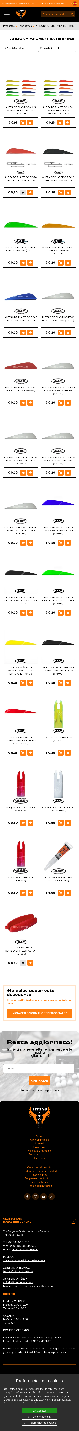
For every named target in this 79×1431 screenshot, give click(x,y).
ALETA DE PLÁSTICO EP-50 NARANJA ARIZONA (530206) (58, 250)
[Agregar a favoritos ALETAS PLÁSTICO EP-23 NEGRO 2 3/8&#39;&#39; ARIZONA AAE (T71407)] (30, 613)
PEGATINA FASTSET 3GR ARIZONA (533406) (58, 879)
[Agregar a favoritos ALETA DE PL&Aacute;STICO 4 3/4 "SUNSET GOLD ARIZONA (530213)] (30, 122)
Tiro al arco (39, 1147)
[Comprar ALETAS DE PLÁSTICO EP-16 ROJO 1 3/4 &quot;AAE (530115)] (23, 403)
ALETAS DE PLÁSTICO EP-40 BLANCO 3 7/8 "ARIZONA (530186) (58, 460)
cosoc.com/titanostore (40, 1286)
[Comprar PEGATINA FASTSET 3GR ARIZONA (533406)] (61, 893)
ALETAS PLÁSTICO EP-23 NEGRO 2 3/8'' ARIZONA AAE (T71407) (20, 600)
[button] (75, 3)
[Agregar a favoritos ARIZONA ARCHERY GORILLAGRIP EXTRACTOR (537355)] (30, 963)
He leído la (41, 1090)
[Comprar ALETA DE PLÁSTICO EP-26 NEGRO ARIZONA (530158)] (61, 192)
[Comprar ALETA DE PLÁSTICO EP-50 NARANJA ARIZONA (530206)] (61, 263)
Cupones (39, 1158)
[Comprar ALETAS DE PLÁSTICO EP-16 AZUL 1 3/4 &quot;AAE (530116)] (23, 332)
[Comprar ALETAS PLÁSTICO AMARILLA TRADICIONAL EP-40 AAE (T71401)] (23, 683)
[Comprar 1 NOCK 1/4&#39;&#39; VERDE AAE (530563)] (61, 753)
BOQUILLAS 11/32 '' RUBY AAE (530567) (20, 809)
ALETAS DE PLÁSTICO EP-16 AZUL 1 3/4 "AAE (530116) (20, 319)
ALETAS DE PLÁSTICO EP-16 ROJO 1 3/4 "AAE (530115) (20, 389)
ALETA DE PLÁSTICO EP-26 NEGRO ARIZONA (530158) (58, 179)
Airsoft (40, 1136)
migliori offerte (39, 1055)
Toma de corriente (39, 1154)
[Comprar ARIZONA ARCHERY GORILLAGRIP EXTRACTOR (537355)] (23, 963)
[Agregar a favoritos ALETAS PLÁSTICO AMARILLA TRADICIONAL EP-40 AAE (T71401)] (30, 683)
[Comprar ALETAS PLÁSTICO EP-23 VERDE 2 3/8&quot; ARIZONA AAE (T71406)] (61, 613)
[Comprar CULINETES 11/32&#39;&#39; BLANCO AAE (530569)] (61, 823)
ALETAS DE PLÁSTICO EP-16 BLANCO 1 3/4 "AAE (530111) (58, 319)
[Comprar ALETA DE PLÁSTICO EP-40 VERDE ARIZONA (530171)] (23, 263)
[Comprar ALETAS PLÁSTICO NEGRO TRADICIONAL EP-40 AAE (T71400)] (60, 683)
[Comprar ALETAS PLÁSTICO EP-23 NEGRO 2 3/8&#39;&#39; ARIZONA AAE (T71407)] (23, 613)
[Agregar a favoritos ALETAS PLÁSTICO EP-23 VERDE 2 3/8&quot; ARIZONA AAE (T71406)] (68, 613)
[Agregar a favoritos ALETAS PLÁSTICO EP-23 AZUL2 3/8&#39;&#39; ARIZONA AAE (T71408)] (68, 543)
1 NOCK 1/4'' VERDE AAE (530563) (58, 739)
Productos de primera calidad (39, 1171)
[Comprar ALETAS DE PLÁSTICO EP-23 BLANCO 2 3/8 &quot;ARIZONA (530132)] (61, 403)
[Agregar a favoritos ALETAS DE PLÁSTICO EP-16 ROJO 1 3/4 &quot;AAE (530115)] (30, 403)
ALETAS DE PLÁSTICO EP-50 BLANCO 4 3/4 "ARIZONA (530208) (21, 530)
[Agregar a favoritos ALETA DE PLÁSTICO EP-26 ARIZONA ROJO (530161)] (30, 192)
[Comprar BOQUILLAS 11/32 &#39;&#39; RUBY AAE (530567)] (23, 823)
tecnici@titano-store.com (18, 1271)
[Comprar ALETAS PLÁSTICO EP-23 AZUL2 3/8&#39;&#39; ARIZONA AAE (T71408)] (61, 543)
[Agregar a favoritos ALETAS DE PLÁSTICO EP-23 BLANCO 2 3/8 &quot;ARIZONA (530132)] (68, 403)
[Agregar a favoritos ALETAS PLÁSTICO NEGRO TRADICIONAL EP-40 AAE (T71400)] (68, 683)
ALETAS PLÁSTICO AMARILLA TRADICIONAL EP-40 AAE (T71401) (20, 670)
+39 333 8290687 (27, 1245)
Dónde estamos (39, 1181)
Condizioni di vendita (39, 1167)
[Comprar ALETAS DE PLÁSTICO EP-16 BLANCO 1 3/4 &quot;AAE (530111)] (61, 332)
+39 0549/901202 (18, 1242)
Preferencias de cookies (39, 1422)
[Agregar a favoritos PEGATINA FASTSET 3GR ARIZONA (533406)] (68, 893)
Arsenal (39, 1143)
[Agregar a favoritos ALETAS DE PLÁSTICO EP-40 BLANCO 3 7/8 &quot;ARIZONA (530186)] (68, 473)
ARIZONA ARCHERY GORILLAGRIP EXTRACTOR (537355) (21, 950)
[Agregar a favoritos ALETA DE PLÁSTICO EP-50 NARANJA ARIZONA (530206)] (68, 263)
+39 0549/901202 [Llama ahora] (31, 3)
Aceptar (39, 1410)
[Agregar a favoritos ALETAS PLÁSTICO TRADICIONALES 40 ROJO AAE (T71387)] (30, 753)
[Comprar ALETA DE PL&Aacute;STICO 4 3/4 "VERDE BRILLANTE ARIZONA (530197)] (60, 122)
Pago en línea (39, 1174)
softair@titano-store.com (18, 1282)
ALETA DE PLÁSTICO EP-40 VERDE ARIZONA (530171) (21, 249)
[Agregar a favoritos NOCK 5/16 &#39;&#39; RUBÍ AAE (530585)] (30, 893)
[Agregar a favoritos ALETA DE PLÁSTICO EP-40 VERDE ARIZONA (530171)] (30, 263)
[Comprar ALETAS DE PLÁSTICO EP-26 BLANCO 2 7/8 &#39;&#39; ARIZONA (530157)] (23, 473)
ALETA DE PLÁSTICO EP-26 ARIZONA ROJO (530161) (21, 179)
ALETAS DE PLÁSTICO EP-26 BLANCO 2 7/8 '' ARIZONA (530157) (21, 460)
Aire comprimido (39, 1139)
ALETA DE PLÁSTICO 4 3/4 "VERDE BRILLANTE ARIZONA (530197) (58, 110)
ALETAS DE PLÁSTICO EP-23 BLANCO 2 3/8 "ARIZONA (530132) (58, 390)
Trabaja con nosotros (39, 1185)
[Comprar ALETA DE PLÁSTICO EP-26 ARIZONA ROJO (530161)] (23, 192)
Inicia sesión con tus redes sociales (39, 1013)
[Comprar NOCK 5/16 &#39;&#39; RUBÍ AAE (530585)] (23, 893)
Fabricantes (25, 25)
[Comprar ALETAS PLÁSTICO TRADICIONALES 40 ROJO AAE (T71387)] (23, 753)
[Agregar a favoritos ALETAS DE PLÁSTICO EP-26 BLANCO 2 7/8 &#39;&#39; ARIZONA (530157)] (30, 473)
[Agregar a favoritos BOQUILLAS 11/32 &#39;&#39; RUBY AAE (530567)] (30, 823)
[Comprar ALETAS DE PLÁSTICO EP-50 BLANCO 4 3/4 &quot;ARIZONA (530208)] (23, 543)
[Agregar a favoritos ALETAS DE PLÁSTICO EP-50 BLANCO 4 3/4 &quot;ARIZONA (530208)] (30, 543)
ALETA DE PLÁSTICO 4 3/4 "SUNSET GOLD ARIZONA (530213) (20, 110)
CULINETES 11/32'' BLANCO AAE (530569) (58, 809)
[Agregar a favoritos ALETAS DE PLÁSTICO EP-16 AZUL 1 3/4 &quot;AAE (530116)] (30, 332)
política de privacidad (47, 1090)
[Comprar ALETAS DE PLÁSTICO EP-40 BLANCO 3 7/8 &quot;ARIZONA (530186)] (61, 473)
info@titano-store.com (25, 1249)
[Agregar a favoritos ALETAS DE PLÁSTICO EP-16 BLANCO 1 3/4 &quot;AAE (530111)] (68, 332)
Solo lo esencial (39, 1416)
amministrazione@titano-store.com (24, 1260)
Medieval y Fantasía (39, 1150)
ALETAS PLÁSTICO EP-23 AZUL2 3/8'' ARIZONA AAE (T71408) (58, 530)
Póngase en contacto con (39, 1178)
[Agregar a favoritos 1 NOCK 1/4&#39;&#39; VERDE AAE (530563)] (68, 753)
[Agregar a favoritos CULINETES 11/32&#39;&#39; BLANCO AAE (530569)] (68, 823)
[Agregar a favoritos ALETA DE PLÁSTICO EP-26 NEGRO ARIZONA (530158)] (68, 192)
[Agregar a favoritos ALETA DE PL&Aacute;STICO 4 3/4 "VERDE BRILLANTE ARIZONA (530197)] (67, 122)
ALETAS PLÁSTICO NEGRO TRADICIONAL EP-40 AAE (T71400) (58, 670)
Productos (9, 25)
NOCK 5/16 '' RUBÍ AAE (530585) (20, 879)
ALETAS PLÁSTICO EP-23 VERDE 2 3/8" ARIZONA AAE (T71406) (58, 600)
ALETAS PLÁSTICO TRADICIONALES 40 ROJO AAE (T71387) (20, 740)
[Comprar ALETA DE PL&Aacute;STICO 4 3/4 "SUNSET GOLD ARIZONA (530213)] (23, 122)
